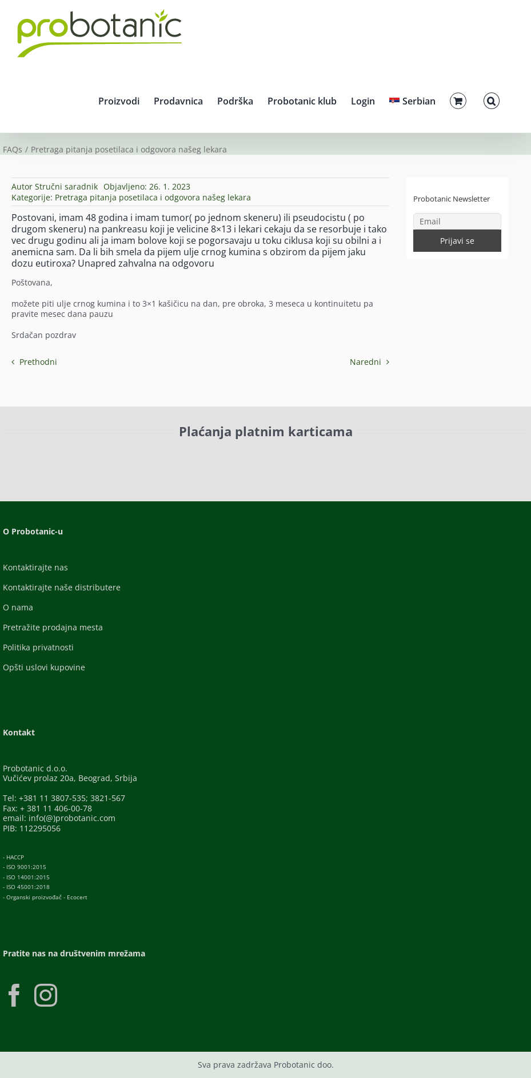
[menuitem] (412, 99)
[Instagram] (45, 995)
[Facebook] (14, 995)
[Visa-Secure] (190, 457)
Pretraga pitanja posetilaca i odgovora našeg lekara (153, 197)
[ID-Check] (101, 460)
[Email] (457, 221)
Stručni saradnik (66, 186)
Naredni (365, 361)
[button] (492, 99)
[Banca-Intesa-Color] (302, 457)
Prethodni (38, 361)
